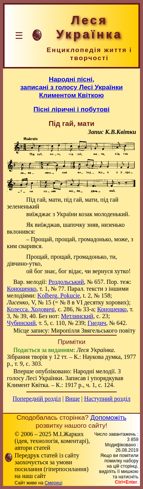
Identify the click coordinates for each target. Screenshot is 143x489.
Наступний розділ (107, 398)
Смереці (53, 483)
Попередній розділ (37, 398)
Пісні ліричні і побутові (72, 109)
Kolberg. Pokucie (58, 295)
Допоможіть (108, 417)
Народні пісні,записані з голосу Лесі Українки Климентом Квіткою (71, 87)
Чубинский (21, 323)
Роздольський (66, 282)
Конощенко (21, 288)
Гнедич (96, 323)
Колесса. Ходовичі (31, 309)
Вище (72, 398)
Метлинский (77, 316)
